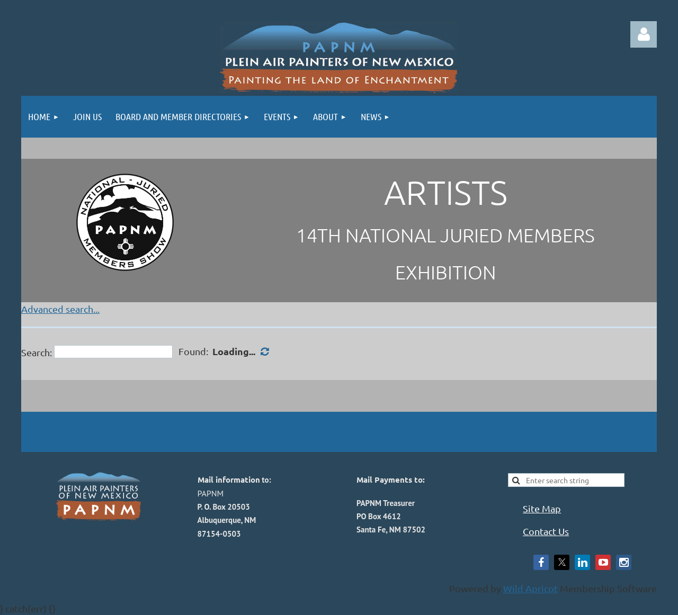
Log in (643, 34)
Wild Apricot (530, 588)
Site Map (542, 508)
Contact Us (546, 531)
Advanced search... (60, 308)
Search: (36, 351)
